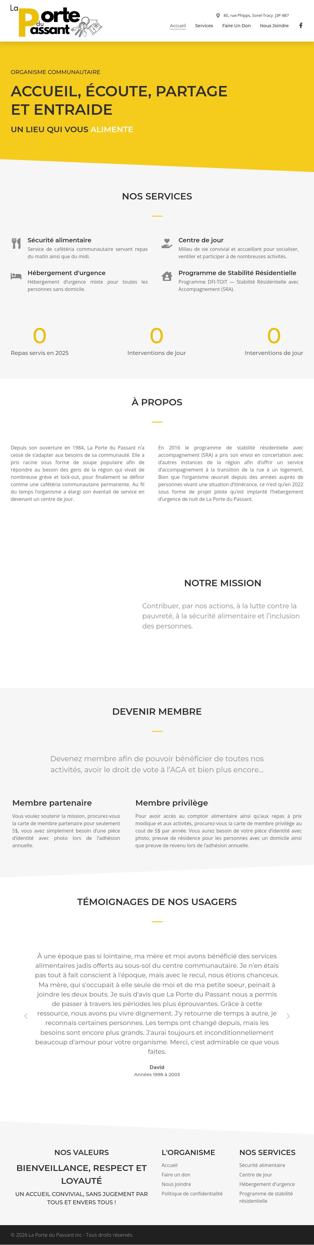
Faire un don (236, 25)
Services (204, 25)
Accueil (178, 25)
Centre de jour (201, 240)
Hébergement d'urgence (66, 273)
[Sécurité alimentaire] (16, 243)
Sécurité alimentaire (59, 240)
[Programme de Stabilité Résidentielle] (167, 276)
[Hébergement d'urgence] (16, 276)
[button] (25, 1016)
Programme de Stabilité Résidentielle (237, 273)
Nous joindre (274, 25)
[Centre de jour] (167, 243)
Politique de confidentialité (192, 1194)
